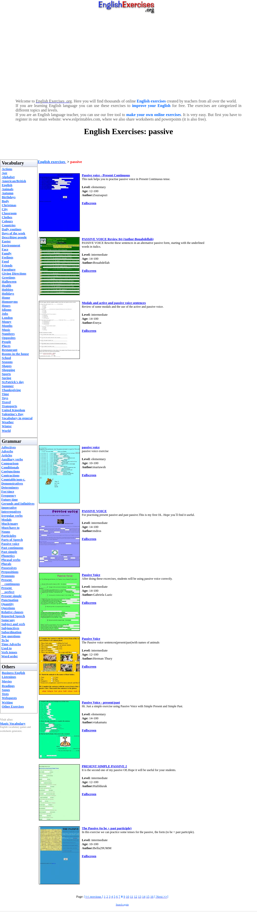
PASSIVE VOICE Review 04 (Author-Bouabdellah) (118, 239)
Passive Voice (91, 575)
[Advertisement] (128, 55)
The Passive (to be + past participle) (107, 828)
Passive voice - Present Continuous (106, 175)
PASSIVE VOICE (94, 511)
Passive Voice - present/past (101, 702)
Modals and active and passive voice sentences (114, 303)
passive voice (91, 447)
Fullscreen (89, 203)
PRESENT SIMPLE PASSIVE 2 (104, 766)
